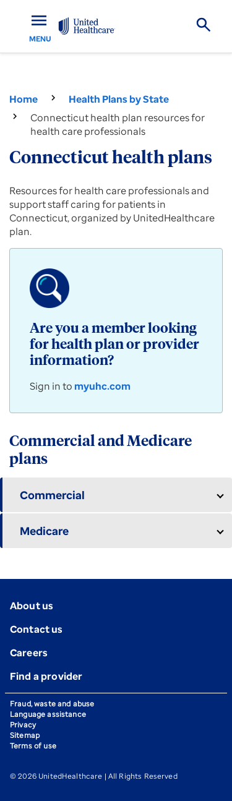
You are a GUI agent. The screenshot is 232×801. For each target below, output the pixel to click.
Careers (29, 652)
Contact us (36, 629)
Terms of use (33, 745)
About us (31, 605)
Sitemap (25, 735)
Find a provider (46, 676)
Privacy (23, 724)
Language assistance (48, 714)
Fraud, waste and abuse (52, 703)
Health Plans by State (119, 99)
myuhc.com (102, 386)
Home (23, 99)
